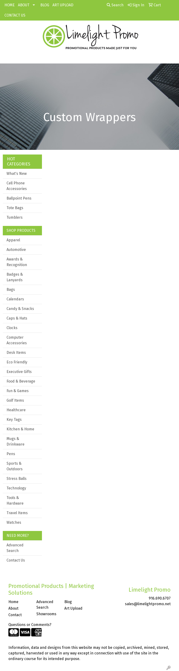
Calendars (15, 299)
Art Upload (73, 608)
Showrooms (46, 614)
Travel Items (17, 513)
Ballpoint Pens (19, 198)
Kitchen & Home (20, 429)
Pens (11, 454)
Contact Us (16, 560)
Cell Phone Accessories (17, 186)
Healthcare (16, 410)
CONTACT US (14, 15)
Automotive (16, 249)
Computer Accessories (17, 340)
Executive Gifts (19, 371)
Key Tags (14, 419)
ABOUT (23, 5)
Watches (14, 522)
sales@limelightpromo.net (148, 604)
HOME (9, 5)
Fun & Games (18, 391)
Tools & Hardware (15, 500)
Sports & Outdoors (15, 466)
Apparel (13, 240)
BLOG (44, 5)
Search (115, 5)
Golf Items (15, 400)
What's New (17, 173)
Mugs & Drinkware (15, 441)
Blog (68, 602)
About (13, 608)
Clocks (12, 328)
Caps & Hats (17, 318)
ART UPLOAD (62, 5)
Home (13, 602)
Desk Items (16, 352)
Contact (15, 615)
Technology (16, 488)
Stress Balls (17, 478)
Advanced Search (15, 548)
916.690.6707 (160, 598)
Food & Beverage (21, 381)
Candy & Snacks (20, 308)
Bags (11, 289)
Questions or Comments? (29, 624)
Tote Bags (15, 208)
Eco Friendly (17, 362)
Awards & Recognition (17, 262)
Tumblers (15, 217)
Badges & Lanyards (15, 277)
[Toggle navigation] (7, 58)
